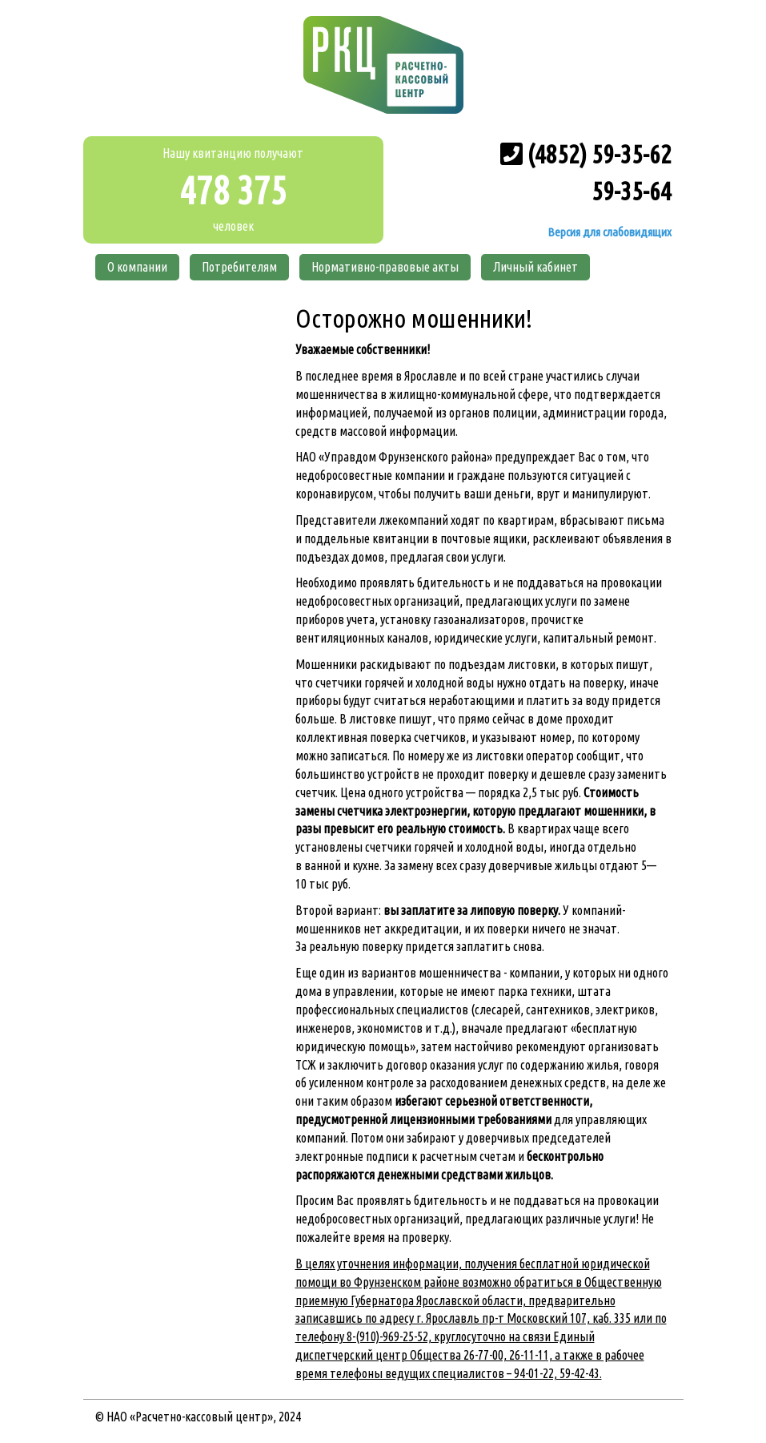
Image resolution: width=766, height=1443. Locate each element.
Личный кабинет (535, 267)
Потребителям (239, 267)
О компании (137, 267)
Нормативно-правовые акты (385, 267)
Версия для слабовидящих (608, 232)
